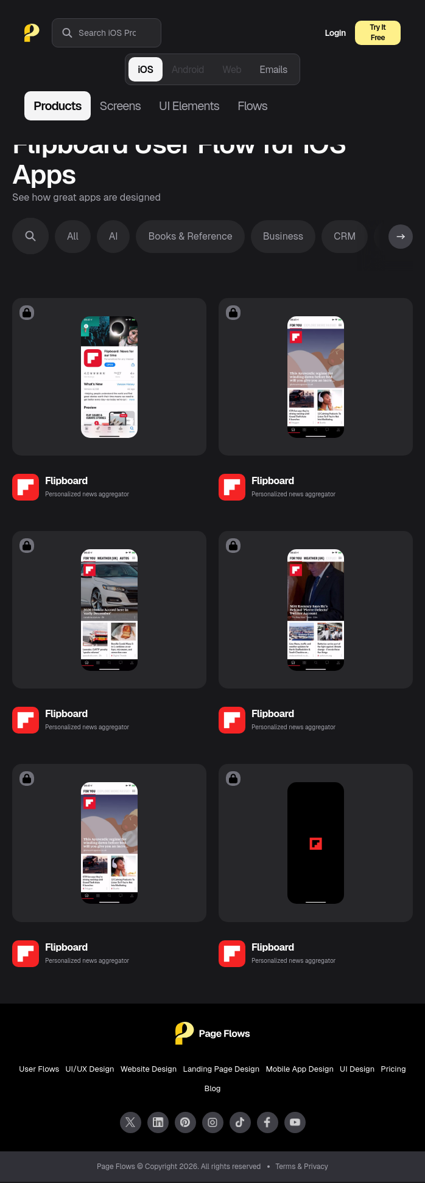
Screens (120, 106)
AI (113, 236)
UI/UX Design (89, 1070)
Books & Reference (190, 236)
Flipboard (66, 481)
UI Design (357, 1070)
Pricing (393, 1070)
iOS (145, 69)
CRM (345, 236)
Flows (252, 106)
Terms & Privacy (302, 1168)
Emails (273, 69)
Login (335, 32)
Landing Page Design (221, 1070)
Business (283, 236)
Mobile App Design (299, 1070)
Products (57, 106)
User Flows (39, 1070)
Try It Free (378, 33)
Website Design (149, 1070)
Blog (212, 1089)
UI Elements (189, 106)
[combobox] (120, 32)
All (73, 236)
